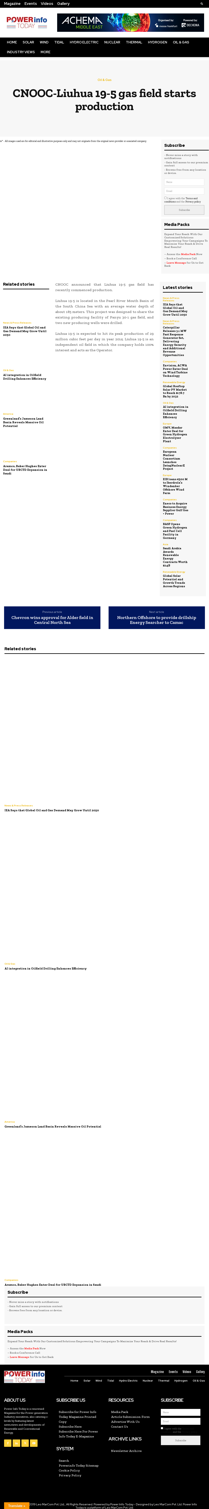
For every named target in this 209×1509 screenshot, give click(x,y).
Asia (165, 540)
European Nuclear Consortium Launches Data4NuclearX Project (175, 458)
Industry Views (21, 52)
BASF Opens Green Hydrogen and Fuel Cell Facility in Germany (175, 526)
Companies (10, 461)
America (8, 414)
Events (30, 3)
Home (12, 42)
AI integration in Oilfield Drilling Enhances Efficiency (24, 376)
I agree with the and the (182, 200)
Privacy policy (193, 201)
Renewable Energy (174, 382)
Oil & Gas (181, 42)
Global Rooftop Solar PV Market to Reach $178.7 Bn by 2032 (175, 391)
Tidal (59, 42)
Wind (44, 42)
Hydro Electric (84, 42)
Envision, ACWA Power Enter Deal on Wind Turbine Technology (175, 370)
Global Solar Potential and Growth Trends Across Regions (174, 577)
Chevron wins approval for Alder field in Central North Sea (52, 615)
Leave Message (176, 262)
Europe (167, 423)
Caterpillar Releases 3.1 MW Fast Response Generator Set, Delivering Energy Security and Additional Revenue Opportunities (174, 341)
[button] (202, 3)
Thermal (134, 42)
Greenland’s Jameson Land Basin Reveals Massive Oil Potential (23, 422)
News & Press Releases (17, 323)
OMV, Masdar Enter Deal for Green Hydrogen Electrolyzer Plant (175, 434)
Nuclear (112, 42)
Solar (28, 42)
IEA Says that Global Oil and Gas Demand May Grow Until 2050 (25, 331)
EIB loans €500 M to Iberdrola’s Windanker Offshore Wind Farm (175, 482)
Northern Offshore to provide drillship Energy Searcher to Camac (156, 615)
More (45, 52)
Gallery (63, 3)
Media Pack (188, 254)
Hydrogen (157, 42)
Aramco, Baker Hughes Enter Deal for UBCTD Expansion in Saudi (25, 469)
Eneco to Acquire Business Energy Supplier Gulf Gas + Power (175, 504)
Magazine (12, 3)
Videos (47, 3)
